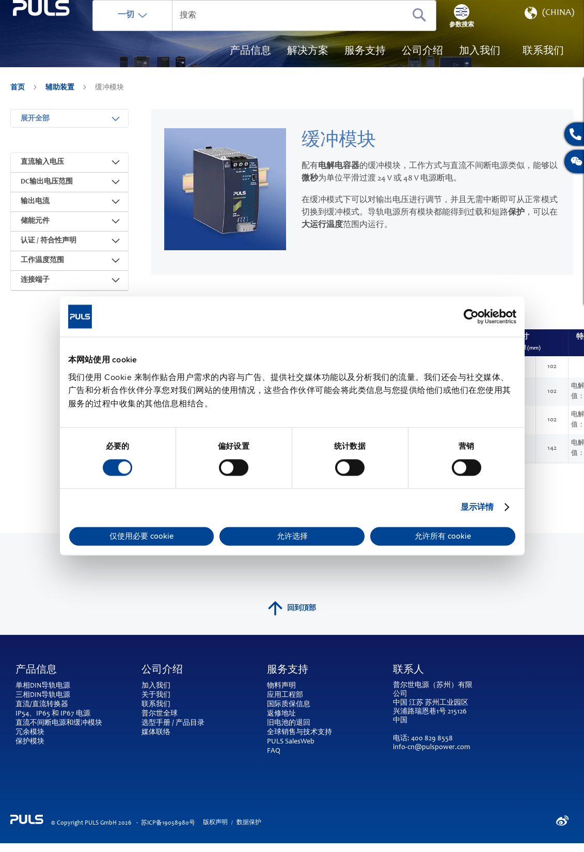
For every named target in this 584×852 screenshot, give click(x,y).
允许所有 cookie (443, 536)
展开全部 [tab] (35, 126)
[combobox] (297, 31)
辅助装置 (60, 103)
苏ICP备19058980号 (168, 823)
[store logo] (65, 57)
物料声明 (281, 686)
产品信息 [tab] (36, 670)
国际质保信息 (288, 704)
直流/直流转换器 (41, 704)
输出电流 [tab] (35, 209)
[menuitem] (480, 67)
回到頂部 (292, 608)
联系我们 (155, 704)
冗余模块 (29, 732)
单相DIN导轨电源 (42, 686)
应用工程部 (285, 695)
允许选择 (292, 536)
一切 (174, 30)
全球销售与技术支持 (299, 732)
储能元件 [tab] (35, 229)
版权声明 (215, 822)
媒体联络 (155, 732)
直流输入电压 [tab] (42, 170)
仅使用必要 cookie (141, 536)
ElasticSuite (332, 847)
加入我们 (155, 686)
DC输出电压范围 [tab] (47, 189)
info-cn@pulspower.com (431, 747)
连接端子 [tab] (35, 288)
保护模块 (29, 742)
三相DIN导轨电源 (42, 695)
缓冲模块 (87, 723)
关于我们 (155, 695)
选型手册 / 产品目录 (172, 723)
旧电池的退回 (288, 723)
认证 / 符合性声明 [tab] (48, 248)
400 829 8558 (432, 738)
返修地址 (281, 714)
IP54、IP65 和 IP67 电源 (52, 714)
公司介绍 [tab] (162, 670)
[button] (548, 31)
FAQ (273, 751)
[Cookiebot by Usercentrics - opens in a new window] (471, 316)
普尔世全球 (159, 714)
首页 (18, 103)
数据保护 (248, 822)
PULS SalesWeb (290, 742)
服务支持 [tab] (287, 670)
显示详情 (477, 507)
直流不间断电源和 (44, 723)
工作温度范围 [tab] (42, 268)
